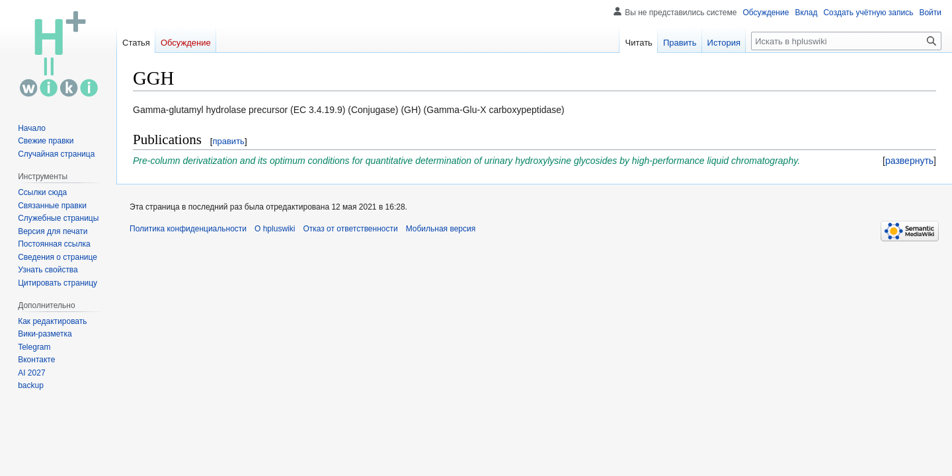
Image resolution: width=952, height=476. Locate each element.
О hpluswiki (275, 228)
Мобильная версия (441, 228)
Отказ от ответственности (350, 228)
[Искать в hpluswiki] (846, 41)
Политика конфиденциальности (188, 228)
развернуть (909, 160)
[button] (909, 160)
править (228, 141)
